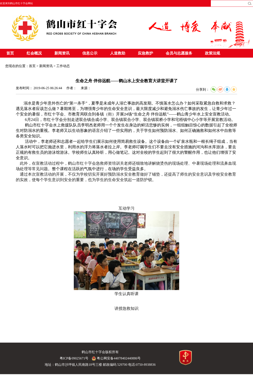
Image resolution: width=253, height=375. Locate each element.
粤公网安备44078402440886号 (116, 358)
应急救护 (145, 53)
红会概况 (34, 53)
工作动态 (63, 66)
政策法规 (212, 53)
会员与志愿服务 (179, 53)
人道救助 (117, 53)
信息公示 (89, 53)
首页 (10, 53)
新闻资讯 (62, 53)
